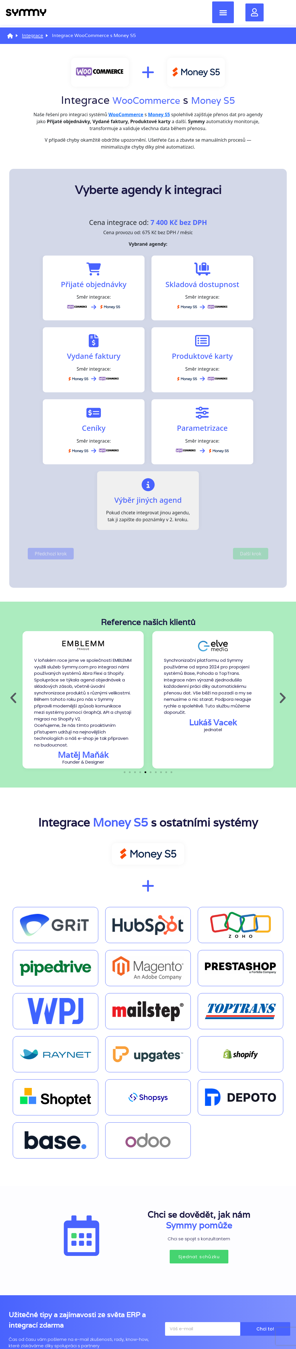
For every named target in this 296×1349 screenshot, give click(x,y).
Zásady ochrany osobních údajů (148, 1328)
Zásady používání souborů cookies (49, 1328)
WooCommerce (142, 100)
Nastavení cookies (246, 1328)
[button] (223, 14)
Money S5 (219, 100)
